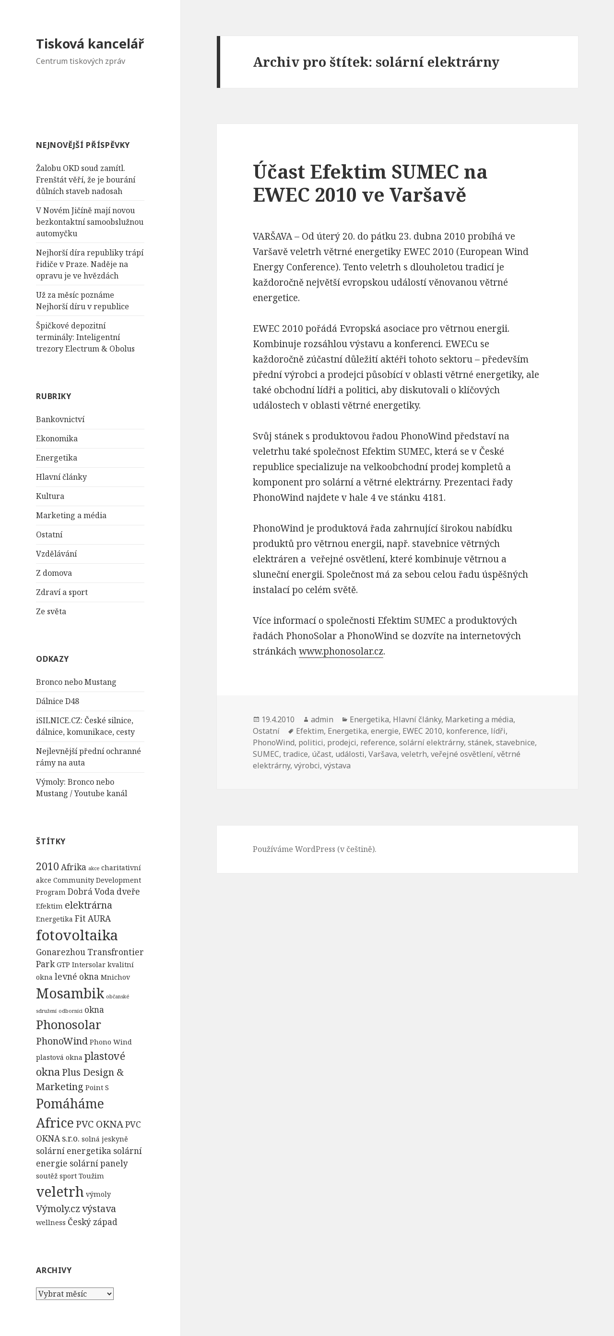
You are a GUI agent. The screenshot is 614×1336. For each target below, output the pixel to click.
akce (93, 868)
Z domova (54, 573)
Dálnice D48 (57, 701)
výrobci (307, 765)
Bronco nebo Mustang (76, 682)
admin (322, 719)
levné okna (77, 976)
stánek (480, 742)
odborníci (71, 1011)
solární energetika (73, 1150)
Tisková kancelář (90, 43)
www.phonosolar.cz (341, 651)
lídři (498, 731)
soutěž (47, 1175)
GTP (63, 964)
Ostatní (49, 534)
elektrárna (88, 905)
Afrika (73, 867)
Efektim (49, 906)
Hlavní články (61, 477)
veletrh (60, 1191)
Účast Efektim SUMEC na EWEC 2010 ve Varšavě (370, 182)
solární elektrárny (431, 742)
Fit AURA (93, 918)
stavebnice (515, 742)
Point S (97, 1087)
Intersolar (89, 964)
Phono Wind (111, 1041)
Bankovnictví (60, 419)
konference (466, 731)
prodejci (341, 742)
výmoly (98, 1194)
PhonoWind (62, 1040)
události (350, 754)
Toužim (91, 1175)
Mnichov (115, 977)
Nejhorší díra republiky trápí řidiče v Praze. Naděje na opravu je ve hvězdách (89, 264)
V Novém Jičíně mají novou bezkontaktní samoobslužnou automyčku (89, 222)
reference (377, 742)
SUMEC (266, 754)
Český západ (93, 1221)
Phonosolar (68, 1024)
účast (321, 754)
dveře (128, 891)
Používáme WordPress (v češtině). (315, 849)
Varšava (382, 754)
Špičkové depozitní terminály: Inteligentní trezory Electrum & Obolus (85, 337)
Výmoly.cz (58, 1208)
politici (310, 742)
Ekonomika (57, 438)
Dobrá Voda (91, 891)
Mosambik (70, 993)
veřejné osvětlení (462, 754)
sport (68, 1175)
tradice (295, 754)
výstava (99, 1208)
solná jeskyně (105, 1138)
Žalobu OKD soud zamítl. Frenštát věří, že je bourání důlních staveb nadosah (85, 179)
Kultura (50, 496)
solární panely (99, 1163)
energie (385, 731)
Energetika (56, 457)
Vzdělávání (56, 553)
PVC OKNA (99, 1123)
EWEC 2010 (422, 731)
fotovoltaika (77, 935)
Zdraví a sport (62, 592)
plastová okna (59, 1057)
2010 (47, 866)
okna (94, 1009)
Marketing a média (71, 515)
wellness (51, 1222)
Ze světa (51, 611)
